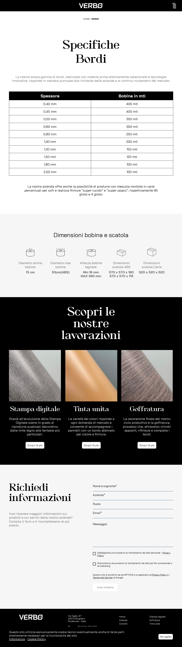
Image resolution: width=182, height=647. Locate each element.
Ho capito (165, 636)
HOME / (87, 19)
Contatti (123, 623)
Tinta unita (154, 623)
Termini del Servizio (103, 577)
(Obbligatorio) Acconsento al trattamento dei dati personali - (133, 554)
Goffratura (154, 620)
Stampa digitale (157, 616)
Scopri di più (35, 445)
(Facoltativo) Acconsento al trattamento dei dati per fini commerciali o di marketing (134, 564)
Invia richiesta (105, 587)
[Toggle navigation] (175, 5)
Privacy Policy (159, 574)
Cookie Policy (36, 639)
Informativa (17, 639)
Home (122, 616)
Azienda (123, 620)
